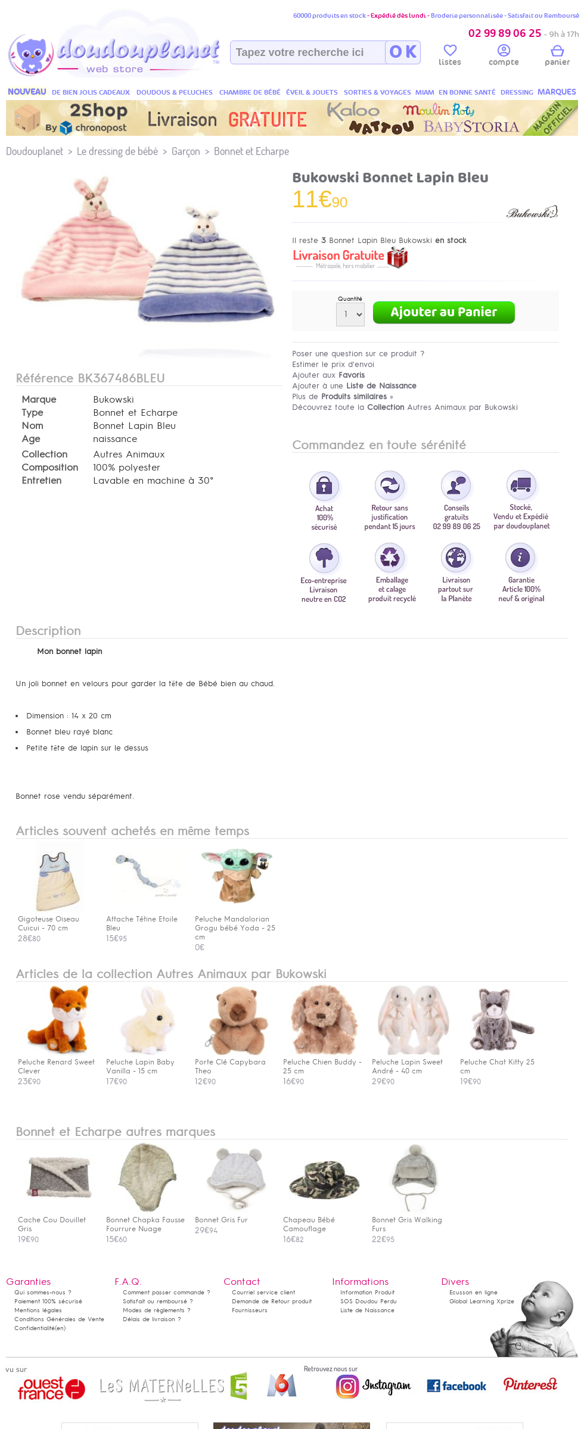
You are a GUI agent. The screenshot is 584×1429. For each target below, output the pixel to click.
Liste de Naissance (367, 1310)
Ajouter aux (328, 375)
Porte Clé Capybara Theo (233, 1062)
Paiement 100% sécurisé (48, 1301)
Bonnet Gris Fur (233, 1215)
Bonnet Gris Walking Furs (410, 1220)
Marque (38, 399)
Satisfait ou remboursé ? (158, 1301)
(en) (60, 1328)
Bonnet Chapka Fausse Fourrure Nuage (145, 1220)
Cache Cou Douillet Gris (56, 1220)
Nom (32, 426)
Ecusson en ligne (473, 1292)
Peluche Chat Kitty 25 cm (499, 1062)
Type (32, 412)
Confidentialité (34, 1328)
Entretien (41, 480)
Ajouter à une (354, 385)
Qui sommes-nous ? (43, 1292)
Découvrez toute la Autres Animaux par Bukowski (405, 407)
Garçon (186, 151)
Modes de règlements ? (157, 1310)
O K (402, 52)
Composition (49, 467)
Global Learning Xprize (481, 1301)
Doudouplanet (34, 151)
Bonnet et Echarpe (251, 151)
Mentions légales (38, 1310)
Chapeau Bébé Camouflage (322, 1220)
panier (557, 57)
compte (504, 57)
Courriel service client (263, 1292)
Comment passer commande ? (166, 1292)
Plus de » (342, 396)
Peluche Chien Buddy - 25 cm (322, 1062)
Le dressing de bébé (117, 151)
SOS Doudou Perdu (368, 1301)
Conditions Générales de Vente (59, 1319)
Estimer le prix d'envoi (333, 364)
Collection (44, 454)
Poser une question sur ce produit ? (358, 353)
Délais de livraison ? (152, 1319)
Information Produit (367, 1292)
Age (30, 439)
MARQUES (557, 92)
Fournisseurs (250, 1310)
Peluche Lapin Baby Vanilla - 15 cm (145, 1062)
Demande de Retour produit (272, 1301)
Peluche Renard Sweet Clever (56, 1062)
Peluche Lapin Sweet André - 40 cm (410, 1062)
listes (450, 57)
